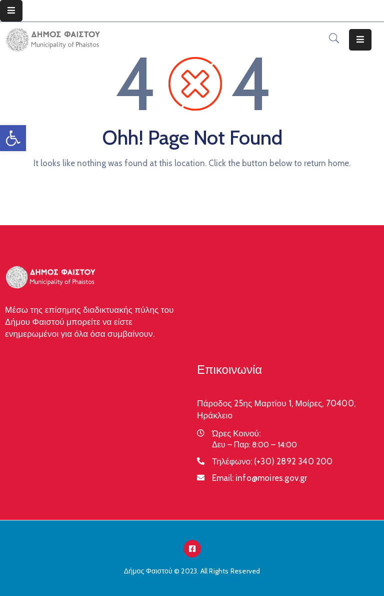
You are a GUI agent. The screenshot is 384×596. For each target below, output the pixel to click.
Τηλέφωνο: (272, 461)
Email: (260, 478)
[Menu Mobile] (11, 11)
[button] (13, 138)
